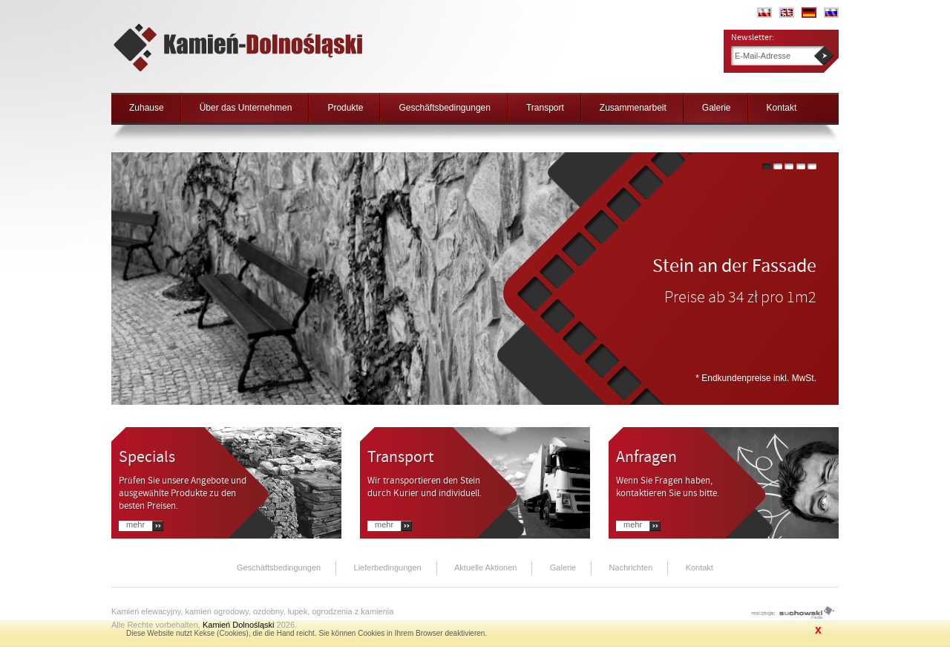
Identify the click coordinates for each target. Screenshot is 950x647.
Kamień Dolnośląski (239, 624)
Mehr (135, 525)
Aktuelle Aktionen (485, 567)
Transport (545, 108)
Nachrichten (631, 567)
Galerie (716, 108)
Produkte (345, 108)
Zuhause (146, 108)
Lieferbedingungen (388, 567)
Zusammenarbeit (633, 108)
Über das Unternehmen (246, 108)
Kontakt (782, 108)
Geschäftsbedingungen (444, 108)
